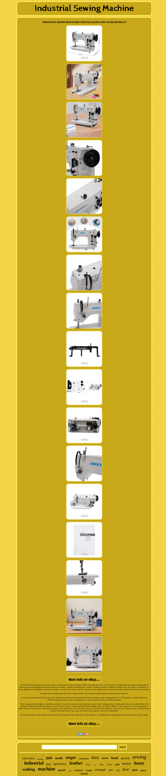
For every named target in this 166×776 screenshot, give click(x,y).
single (101, 764)
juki (49, 758)
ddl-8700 (125, 758)
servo (105, 758)
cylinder (109, 764)
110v (94, 765)
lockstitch (78, 770)
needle (59, 758)
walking (29, 769)
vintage (87, 765)
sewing (139, 757)
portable (40, 759)
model (70, 771)
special (61, 770)
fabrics (143, 771)
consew (84, 773)
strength (100, 769)
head (114, 758)
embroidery (28, 758)
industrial (34, 763)
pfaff (117, 764)
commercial (84, 759)
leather (76, 763)
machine (46, 768)
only (118, 770)
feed (48, 764)
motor (126, 763)
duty (95, 757)
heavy (139, 763)
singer (71, 757)
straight (89, 770)
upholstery (60, 764)
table (110, 770)
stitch (135, 770)
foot (126, 769)
